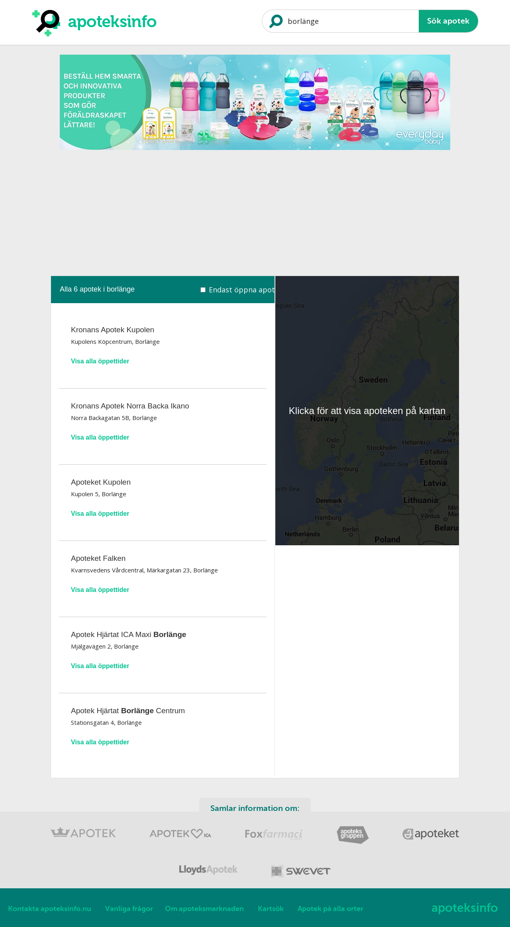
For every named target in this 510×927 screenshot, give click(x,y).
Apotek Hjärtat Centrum (128, 710)
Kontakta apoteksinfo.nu (49, 909)
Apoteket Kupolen (101, 482)
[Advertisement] (255, 210)
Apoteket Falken (98, 558)
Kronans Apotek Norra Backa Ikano (130, 406)
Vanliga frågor (129, 909)
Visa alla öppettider (100, 361)
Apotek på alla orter (330, 909)
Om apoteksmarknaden (204, 909)
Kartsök (271, 909)
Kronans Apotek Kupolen (112, 329)
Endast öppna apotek (246, 289)
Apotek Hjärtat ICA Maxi (128, 634)
